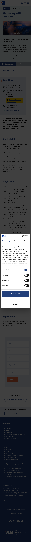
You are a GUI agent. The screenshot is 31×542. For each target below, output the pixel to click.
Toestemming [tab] (6, 241)
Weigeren (15, 304)
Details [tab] (16, 241)
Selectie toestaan (15, 299)
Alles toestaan (15, 293)
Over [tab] (25, 241)
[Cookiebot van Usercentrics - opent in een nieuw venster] (22, 236)
